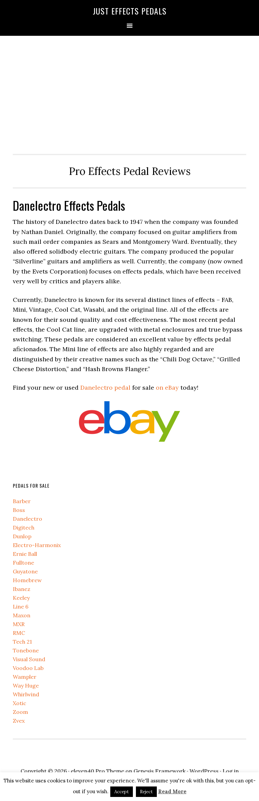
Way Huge (26, 685)
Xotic (19, 703)
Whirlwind (26, 694)
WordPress (204, 771)
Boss (19, 510)
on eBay (167, 387)
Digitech (23, 527)
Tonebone (26, 650)
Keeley (21, 597)
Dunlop (22, 536)
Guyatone (25, 571)
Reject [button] (146, 792)
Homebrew (27, 580)
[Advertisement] (129, 93)
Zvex (19, 720)
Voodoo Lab (28, 668)
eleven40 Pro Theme (97, 771)
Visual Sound (29, 659)
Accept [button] (121, 792)
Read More (172, 791)
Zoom (20, 711)
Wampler (24, 676)
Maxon (21, 615)
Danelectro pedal (105, 387)
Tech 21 (22, 641)
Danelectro (27, 518)
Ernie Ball (25, 553)
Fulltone (23, 562)
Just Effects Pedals (130, 11)
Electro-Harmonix (37, 545)
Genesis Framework (159, 771)
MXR (19, 624)
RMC (19, 632)
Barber (22, 501)
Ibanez (21, 589)
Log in (231, 771)
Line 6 (20, 606)
